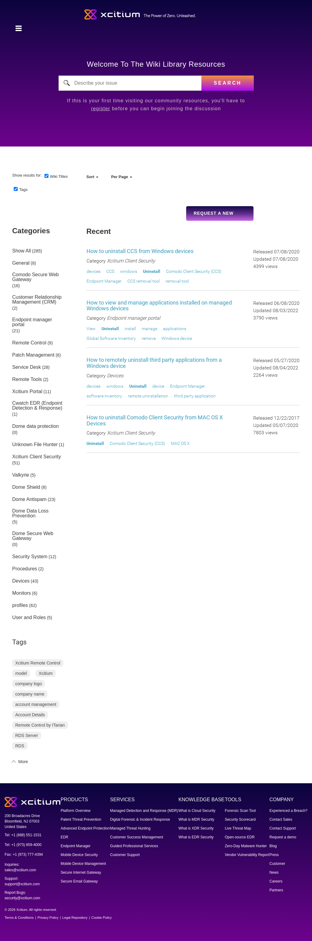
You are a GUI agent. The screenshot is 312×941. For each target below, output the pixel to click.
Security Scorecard (240, 819)
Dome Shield (26, 487)
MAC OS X (180, 443)
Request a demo (282, 837)
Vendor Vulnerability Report (247, 855)
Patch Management (33, 355)
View (91, 328)
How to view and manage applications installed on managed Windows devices (159, 305)
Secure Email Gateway (79, 881)
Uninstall (151, 271)
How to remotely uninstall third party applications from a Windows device (154, 363)
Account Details (30, 714)
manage (149, 328)
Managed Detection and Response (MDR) (144, 811)
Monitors (21, 593)
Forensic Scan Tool (240, 811)
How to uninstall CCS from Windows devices (140, 251)
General (21, 263)
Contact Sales (280, 819)
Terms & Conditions (19, 917)
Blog (273, 846)
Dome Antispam (29, 499)
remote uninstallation (148, 395)
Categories (31, 231)
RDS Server (26, 735)
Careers (275, 881)
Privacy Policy (47, 917)
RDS (19, 745)
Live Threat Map (238, 828)
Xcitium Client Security (36, 456)
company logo (28, 683)
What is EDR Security (196, 837)
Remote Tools (27, 379)
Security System (30, 556)
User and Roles (29, 617)
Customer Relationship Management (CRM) (37, 300)
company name (29, 694)
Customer (277, 864)
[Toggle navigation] (18, 28)
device (158, 386)
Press (274, 855)
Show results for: (27, 175)
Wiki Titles (59, 176)
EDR (64, 837)
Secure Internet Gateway (81, 872)
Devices (21, 581)
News (273, 872)
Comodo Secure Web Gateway (35, 277)
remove (149, 338)
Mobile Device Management (83, 864)
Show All (21, 250)
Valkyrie (20, 475)
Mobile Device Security (79, 855)
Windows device (176, 338)
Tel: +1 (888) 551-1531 (23, 835)
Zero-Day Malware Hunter (246, 846)
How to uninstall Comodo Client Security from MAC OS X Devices (155, 420)
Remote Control (29, 342)
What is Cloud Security (197, 811)
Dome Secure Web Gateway (32, 536)
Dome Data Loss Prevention (30, 513)
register (100, 108)
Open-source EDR (240, 837)
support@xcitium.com (22, 884)
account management (35, 704)
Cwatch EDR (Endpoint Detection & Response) (37, 406)
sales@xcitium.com (20, 870)
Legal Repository (75, 917)
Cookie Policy (101, 917)
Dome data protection (35, 426)
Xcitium (46, 673)
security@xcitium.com (22, 898)
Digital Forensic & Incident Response (140, 819)
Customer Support (125, 855)
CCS (110, 271)
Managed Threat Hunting (130, 828)
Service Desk (26, 367)
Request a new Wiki (214, 216)
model (21, 673)
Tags (23, 189)
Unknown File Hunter (35, 444)
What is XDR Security (196, 828)
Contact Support (282, 828)
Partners (276, 890)
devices (94, 271)
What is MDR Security (196, 819)
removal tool (177, 281)
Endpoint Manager (104, 281)
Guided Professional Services (134, 846)
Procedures (24, 568)
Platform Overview (75, 811)
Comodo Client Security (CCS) (194, 271)
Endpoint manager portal (32, 322)
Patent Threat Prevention (81, 819)
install (130, 328)
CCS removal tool (143, 281)
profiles (20, 605)
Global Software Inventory (111, 338)
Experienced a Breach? (288, 811)
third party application (195, 395)
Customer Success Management (136, 837)
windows (128, 271)
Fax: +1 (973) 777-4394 (24, 854)
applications (174, 328)
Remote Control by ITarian (40, 725)
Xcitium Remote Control (37, 663)
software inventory (104, 395)
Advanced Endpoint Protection (85, 828)
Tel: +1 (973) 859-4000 (23, 845)
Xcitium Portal (27, 391)
